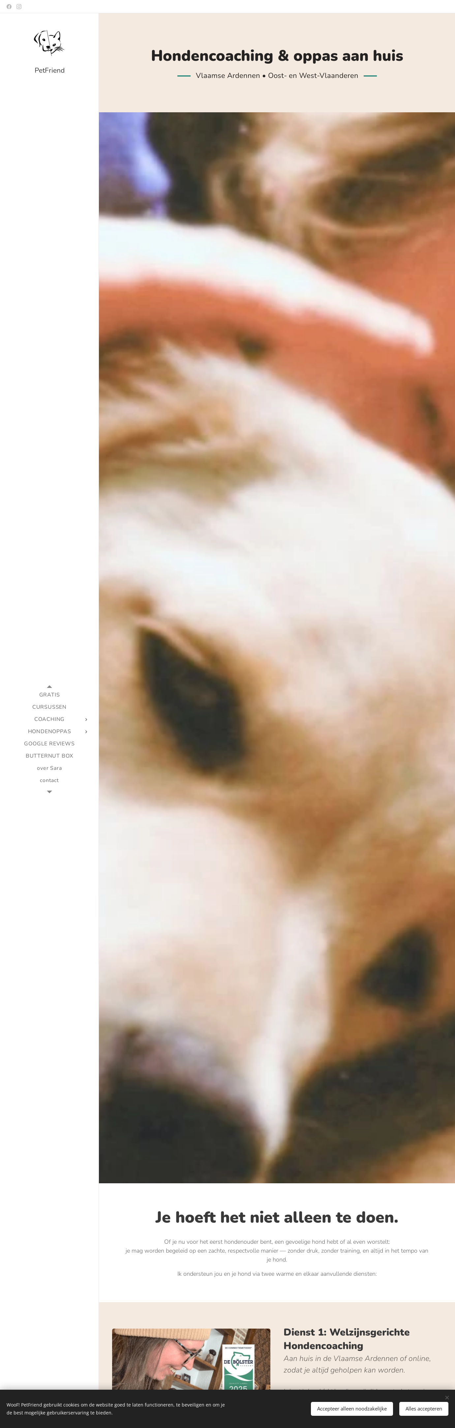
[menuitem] (49, 695)
